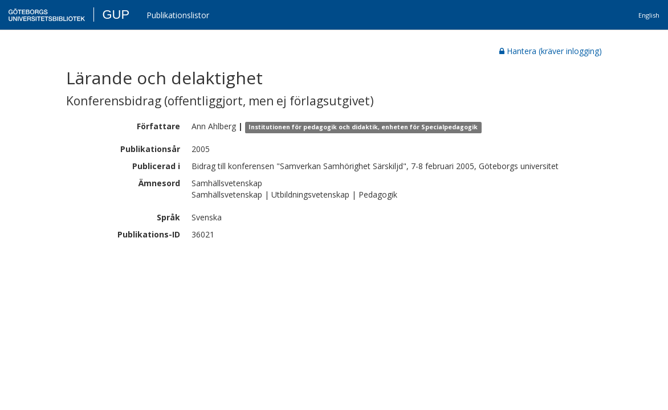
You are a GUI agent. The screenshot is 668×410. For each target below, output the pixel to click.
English (648, 15)
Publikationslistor (177, 15)
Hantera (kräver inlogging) (550, 51)
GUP (115, 14)
